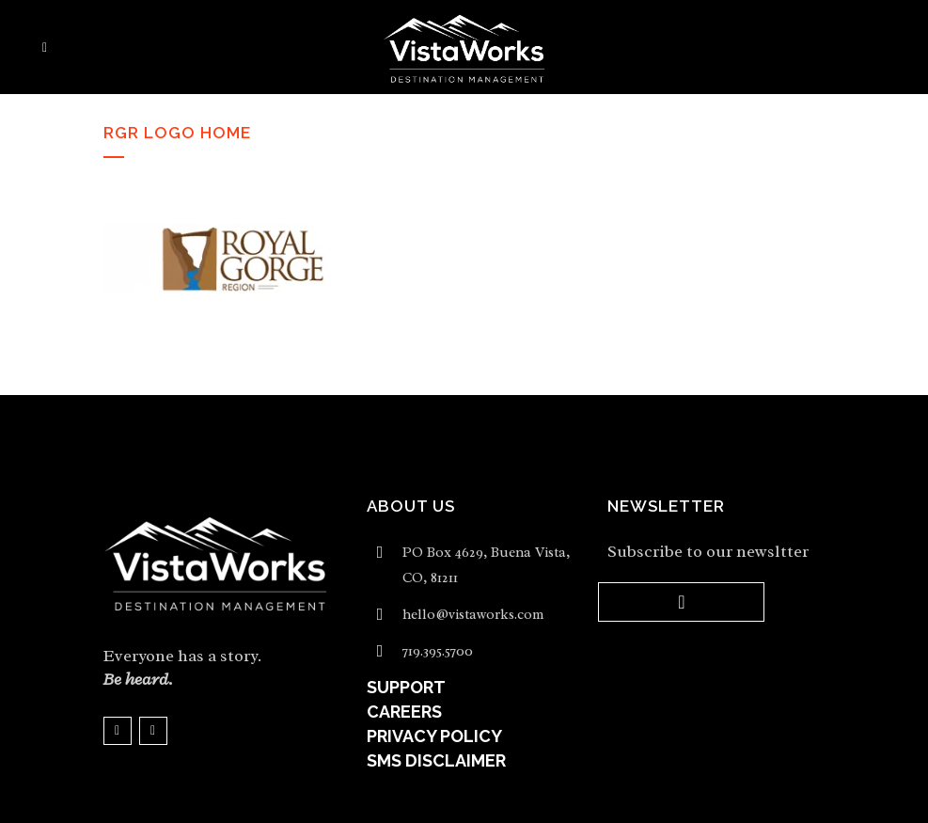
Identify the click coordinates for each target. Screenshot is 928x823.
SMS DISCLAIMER (436, 760)
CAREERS (404, 711)
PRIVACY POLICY (434, 736)
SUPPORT (406, 687)
